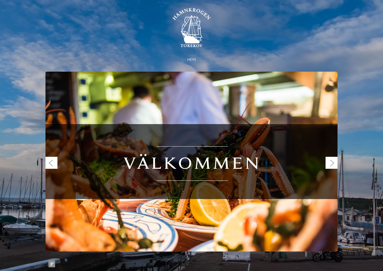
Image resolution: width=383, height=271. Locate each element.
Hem (191, 59)
